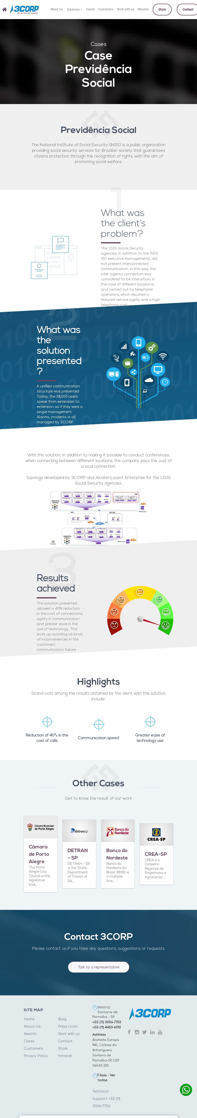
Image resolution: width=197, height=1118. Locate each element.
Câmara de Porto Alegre (39, 854)
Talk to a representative (98, 971)
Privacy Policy (36, 1056)
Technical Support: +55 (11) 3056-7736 (106, 1099)
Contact (65, 1041)
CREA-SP (156, 854)
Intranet (65, 1056)
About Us (32, 1026)
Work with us (69, 1034)
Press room (68, 1026)
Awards (30, 1034)
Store (62, 1048)
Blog (62, 1019)
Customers (33, 1048)
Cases (29, 1041)
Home (29, 1019)
